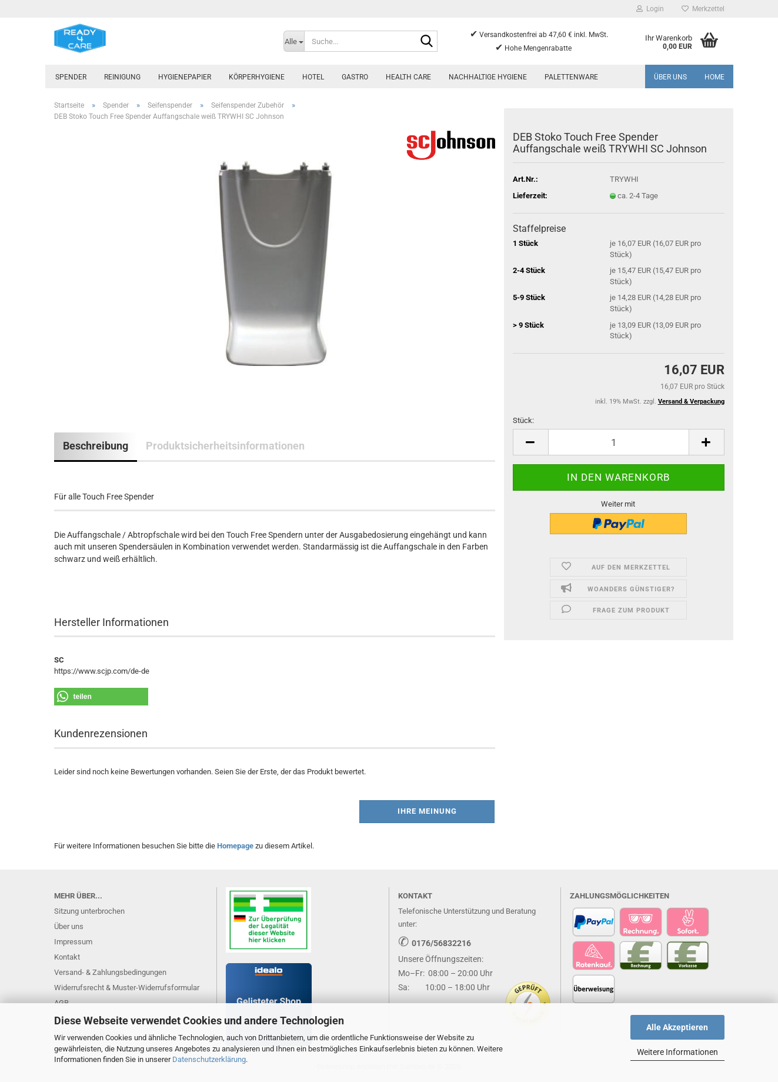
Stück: (523, 420)
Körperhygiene (257, 77)
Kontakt (67, 957)
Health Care (408, 77)
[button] (530, 442)
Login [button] (650, 9)
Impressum (73, 941)
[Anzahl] (618, 442)
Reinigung (122, 77)
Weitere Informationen (677, 1052)
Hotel (313, 77)
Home (714, 77)
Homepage (235, 845)
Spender (70, 77)
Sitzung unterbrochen (89, 911)
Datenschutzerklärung (209, 1059)
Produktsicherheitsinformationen (225, 446)
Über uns (670, 77)
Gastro (355, 77)
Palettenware (571, 77)
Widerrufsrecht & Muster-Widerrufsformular (126, 987)
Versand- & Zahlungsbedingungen (110, 972)
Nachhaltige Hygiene (488, 77)
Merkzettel (703, 9)
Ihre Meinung (427, 811)
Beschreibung (95, 446)
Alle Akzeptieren (677, 1027)
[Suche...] (294, 41)
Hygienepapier (184, 77)
